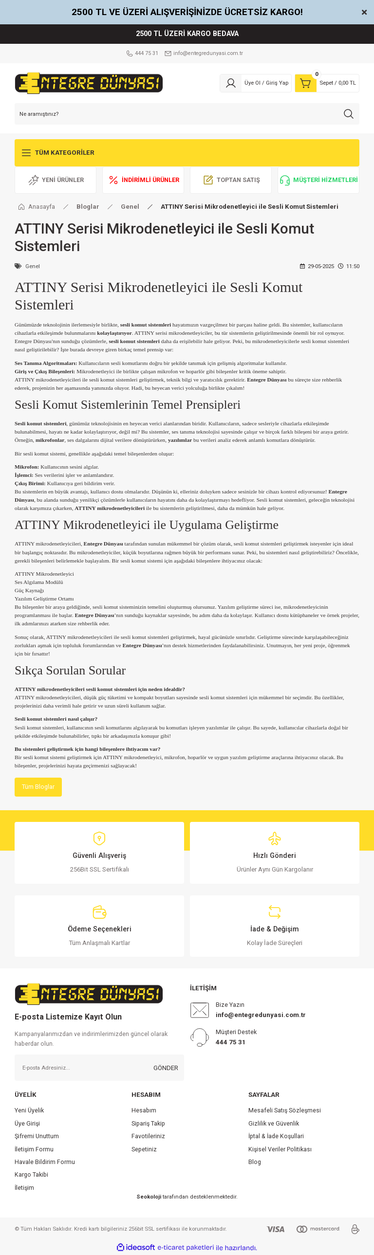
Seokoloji (148, 1197)
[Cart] (327, 83)
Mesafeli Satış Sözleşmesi (284, 1111)
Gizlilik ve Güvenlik (273, 1124)
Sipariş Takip (148, 1124)
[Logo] (89, 82)
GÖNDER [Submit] (165, 1068)
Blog (254, 1162)
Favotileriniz (148, 1136)
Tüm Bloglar (39, 787)
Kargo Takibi (31, 1175)
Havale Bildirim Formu (45, 1162)
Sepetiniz (144, 1149)
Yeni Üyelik (29, 1111)
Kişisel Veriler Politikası (280, 1149)
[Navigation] (187, 152)
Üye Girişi (27, 1124)
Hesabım (143, 1111)
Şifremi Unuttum (37, 1136)
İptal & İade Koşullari (276, 1136)
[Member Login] (256, 83)
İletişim (24, 1188)
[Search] (187, 114)
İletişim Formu (34, 1149)
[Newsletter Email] (99, 1068)
